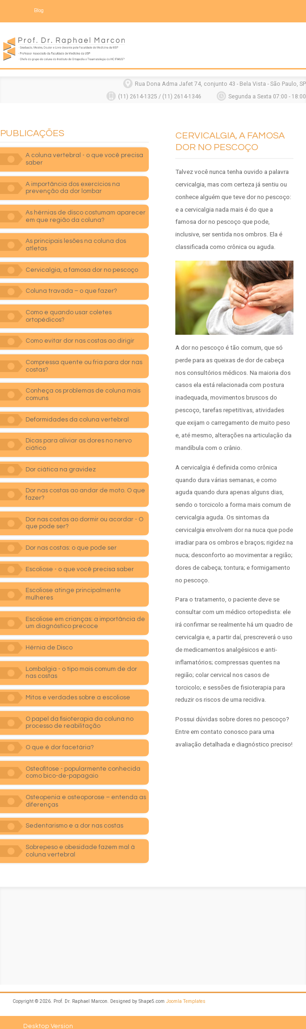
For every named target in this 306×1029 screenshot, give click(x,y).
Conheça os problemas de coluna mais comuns (83, 385)
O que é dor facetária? (60, 738)
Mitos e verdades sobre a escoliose (78, 688)
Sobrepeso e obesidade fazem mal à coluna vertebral (80, 842)
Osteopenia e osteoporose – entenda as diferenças (86, 792)
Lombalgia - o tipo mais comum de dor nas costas (81, 663)
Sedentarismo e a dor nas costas (74, 816)
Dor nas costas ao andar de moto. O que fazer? (85, 485)
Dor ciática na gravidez (61, 460)
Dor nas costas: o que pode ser (71, 538)
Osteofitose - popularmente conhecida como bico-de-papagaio (83, 763)
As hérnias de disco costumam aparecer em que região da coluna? (86, 214)
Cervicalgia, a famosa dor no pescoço (82, 260)
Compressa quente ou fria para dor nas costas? (84, 357)
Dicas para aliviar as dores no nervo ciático (79, 435)
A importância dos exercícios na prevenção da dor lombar (73, 186)
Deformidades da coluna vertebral (77, 410)
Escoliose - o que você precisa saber (80, 560)
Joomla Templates (186, 991)
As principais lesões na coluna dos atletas (87, 239)
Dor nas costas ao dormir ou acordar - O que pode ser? (84, 514)
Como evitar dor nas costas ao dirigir (80, 331)
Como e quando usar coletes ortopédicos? (69, 307)
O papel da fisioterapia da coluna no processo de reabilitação (79, 713)
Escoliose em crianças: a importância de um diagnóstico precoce (85, 614)
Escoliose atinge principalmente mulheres (73, 585)
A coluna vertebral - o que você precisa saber (84, 157)
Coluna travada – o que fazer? (71, 281)
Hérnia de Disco (49, 638)
